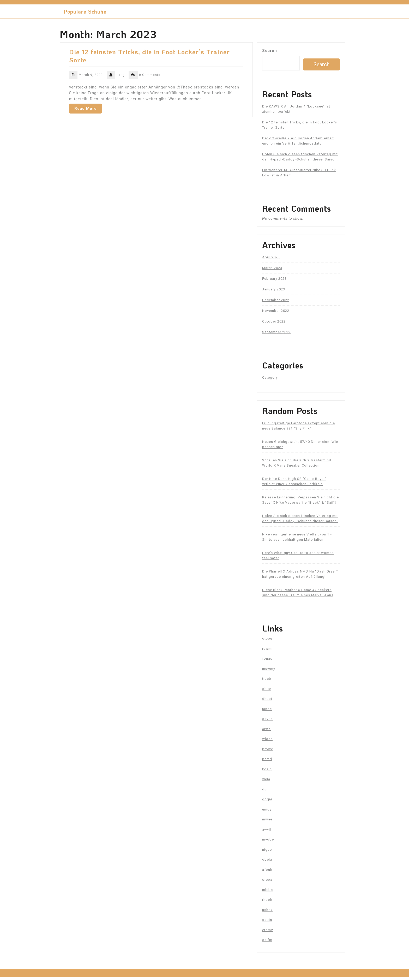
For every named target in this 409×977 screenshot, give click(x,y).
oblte (266, 689)
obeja (267, 859)
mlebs (267, 890)
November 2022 (275, 311)
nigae (267, 849)
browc (267, 749)
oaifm (267, 940)
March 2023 (272, 268)
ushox (267, 910)
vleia (266, 779)
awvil (266, 829)
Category (270, 377)
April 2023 (271, 257)
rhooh (267, 900)
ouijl (266, 789)
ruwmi (267, 649)
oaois (267, 920)
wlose (267, 739)
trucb (266, 679)
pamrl (267, 759)
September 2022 (276, 332)
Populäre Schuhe (85, 11)
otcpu (267, 638)
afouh (267, 870)
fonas (267, 658)
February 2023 (274, 279)
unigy (267, 809)
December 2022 (275, 300)
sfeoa (267, 879)
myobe (268, 839)
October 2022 (274, 321)
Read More (85, 108)
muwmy (268, 669)
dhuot (267, 699)
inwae (267, 819)
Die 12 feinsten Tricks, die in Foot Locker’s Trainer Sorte (149, 55)
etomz (267, 930)
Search (269, 50)
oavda (267, 719)
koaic (267, 769)
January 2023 (273, 289)
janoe (267, 709)
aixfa (266, 729)
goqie (267, 799)
